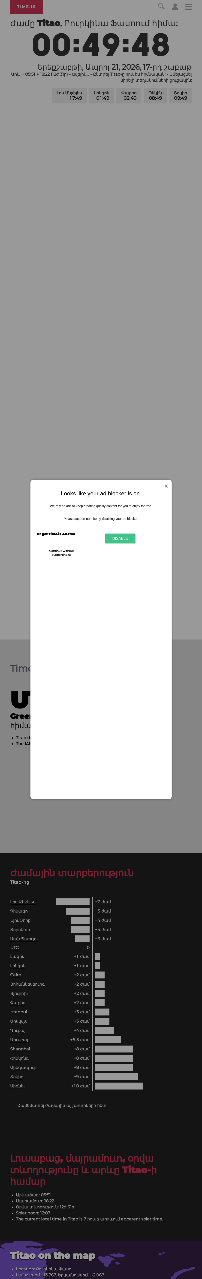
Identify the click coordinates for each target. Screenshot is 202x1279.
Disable (120, 538)
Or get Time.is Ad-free (56, 534)
